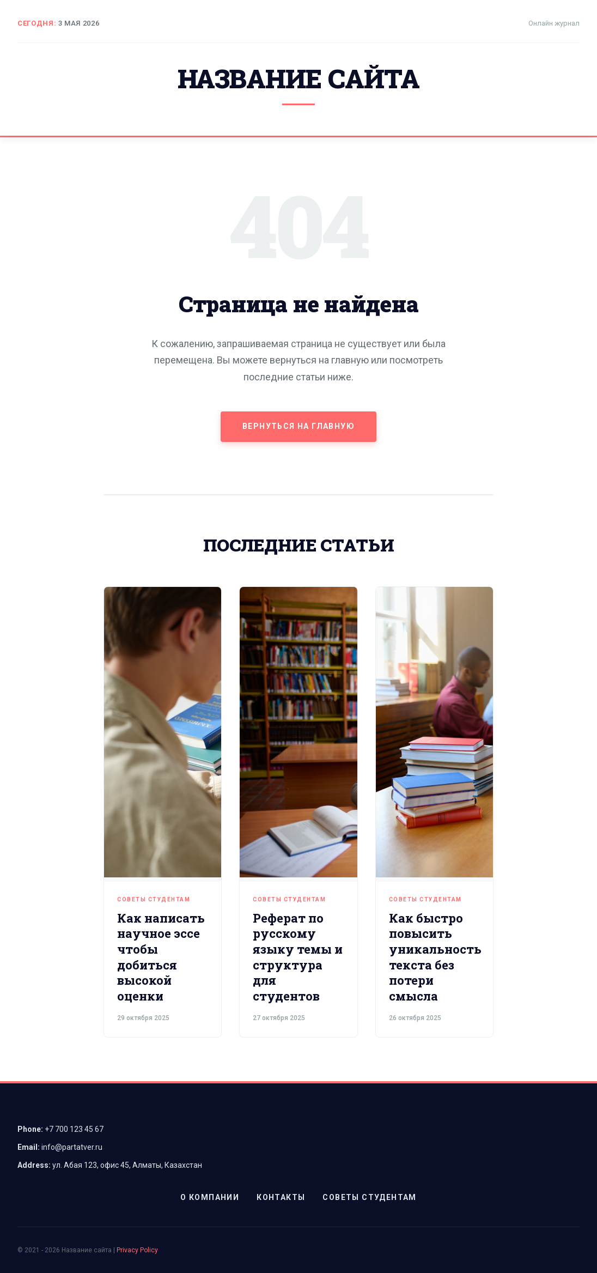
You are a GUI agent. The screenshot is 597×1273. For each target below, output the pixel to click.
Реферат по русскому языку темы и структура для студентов (298, 957)
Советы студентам (153, 899)
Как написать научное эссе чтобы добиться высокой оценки (161, 957)
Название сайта (298, 78)
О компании (209, 1197)
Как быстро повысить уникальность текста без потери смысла (435, 957)
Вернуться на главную (298, 426)
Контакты (281, 1197)
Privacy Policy (137, 1250)
